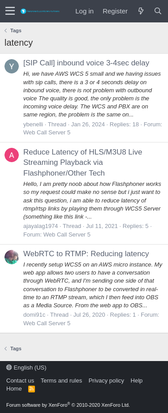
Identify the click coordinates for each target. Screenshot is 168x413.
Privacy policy (106, 380)
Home (14, 388)
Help (137, 380)
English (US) (26, 367)
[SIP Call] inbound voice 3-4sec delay (86, 63)
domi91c (34, 314)
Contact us (20, 380)
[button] (10, 11)
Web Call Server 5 (46, 132)
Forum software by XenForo (68, 405)
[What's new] (140, 11)
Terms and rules (61, 380)
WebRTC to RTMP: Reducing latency (86, 254)
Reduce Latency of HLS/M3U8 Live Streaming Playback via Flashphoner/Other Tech (82, 163)
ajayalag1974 (40, 226)
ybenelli (33, 124)
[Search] (157, 11)
